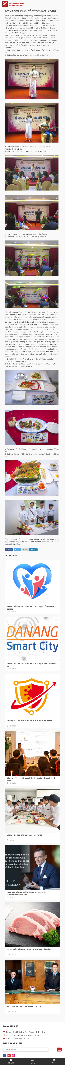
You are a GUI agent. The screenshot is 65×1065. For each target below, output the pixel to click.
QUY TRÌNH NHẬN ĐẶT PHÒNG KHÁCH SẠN (24, 1006)
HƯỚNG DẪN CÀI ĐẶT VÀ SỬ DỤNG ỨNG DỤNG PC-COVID (29, 721)
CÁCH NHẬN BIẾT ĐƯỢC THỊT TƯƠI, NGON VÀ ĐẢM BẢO (29, 949)
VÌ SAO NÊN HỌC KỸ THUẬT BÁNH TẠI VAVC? (24, 835)
